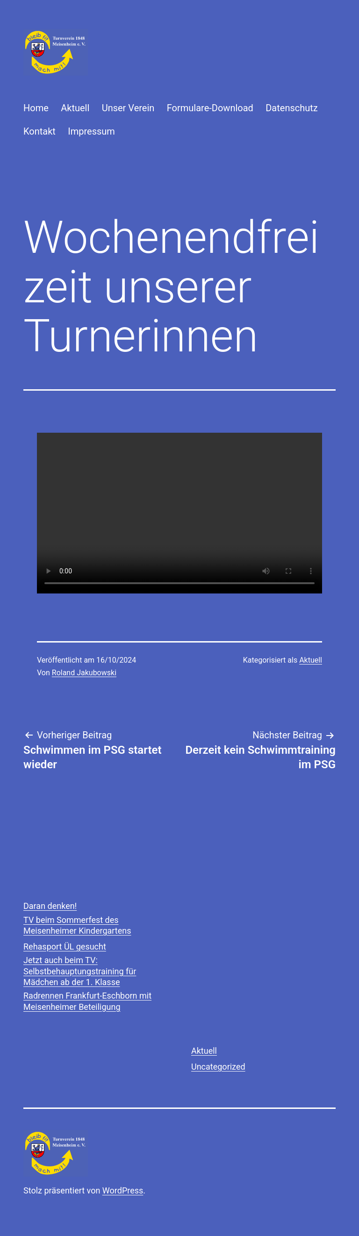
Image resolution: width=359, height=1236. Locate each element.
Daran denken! (50, 906)
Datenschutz (292, 108)
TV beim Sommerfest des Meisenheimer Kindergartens (77, 925)
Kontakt (39, 131)
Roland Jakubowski (84, 672)
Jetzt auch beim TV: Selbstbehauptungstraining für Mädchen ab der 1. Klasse (79, 971)
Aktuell (75, 108)
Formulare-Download (210, 108)
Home (36, 108)
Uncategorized (218, 1067)
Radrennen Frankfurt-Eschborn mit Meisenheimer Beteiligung (87, 1001)
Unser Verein (128, 108)
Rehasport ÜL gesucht (64, 946)
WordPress (122, 1190)
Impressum (91, 131)
